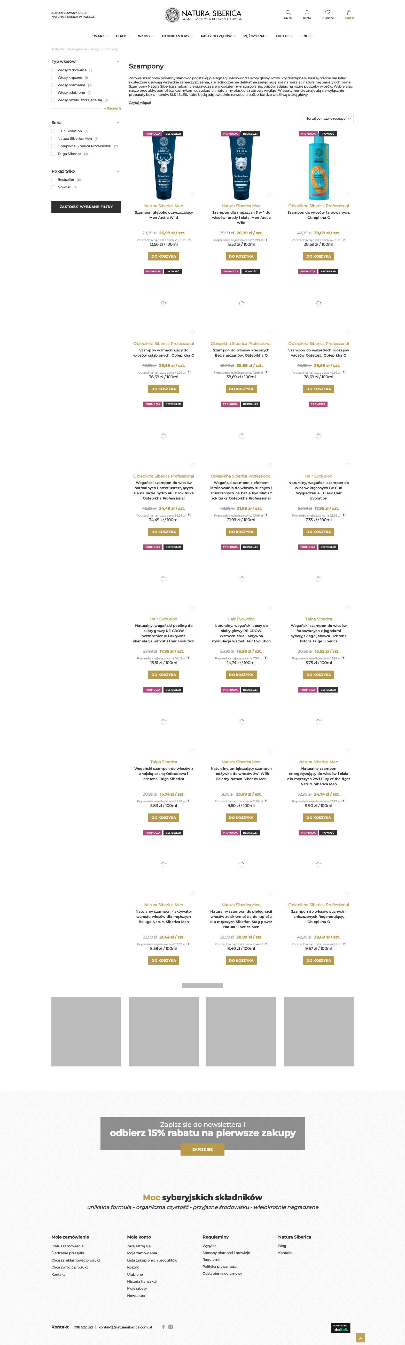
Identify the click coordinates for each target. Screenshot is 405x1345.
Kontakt (58, 1275)
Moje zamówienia (142, 1253)
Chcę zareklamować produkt (75, 1260)
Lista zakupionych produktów (152, 1260)
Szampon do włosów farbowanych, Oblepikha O (318, 215)
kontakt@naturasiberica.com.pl (125, 1327)
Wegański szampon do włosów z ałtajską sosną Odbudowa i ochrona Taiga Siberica (163, 773)
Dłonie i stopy (175, 36)
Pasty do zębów (216, 36)
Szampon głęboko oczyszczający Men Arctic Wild (164, 215)
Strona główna (76, 49)
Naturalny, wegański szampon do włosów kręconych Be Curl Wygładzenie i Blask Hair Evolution (319, 490)
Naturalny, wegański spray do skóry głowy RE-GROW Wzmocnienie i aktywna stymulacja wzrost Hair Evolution (241, 633)
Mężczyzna (253, 36)
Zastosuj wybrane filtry (86, 207)
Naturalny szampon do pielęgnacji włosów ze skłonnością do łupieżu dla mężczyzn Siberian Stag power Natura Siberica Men (241, 919)
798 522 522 (83, 1327)
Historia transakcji (142, 1281)
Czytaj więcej (140, 103)
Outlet (282, 36)
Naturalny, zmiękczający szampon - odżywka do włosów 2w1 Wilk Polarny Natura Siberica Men (241, 773)
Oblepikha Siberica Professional (318, 205)
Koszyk (133, 1267)
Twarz (98, 36)
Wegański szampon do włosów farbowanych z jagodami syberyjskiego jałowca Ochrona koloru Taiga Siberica (319, 633)
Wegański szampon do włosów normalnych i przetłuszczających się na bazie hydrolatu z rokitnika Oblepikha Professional (164, 490)
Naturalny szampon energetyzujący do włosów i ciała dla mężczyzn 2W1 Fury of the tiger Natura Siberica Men (318, 776)
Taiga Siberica (318, 619)
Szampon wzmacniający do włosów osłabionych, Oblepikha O (163, 352)
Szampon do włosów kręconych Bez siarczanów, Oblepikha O (241, 352)
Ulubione (135, 1275)
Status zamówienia (67, 1246)
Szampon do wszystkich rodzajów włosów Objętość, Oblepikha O (318, 352)
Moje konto (139, 1237)
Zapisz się (202, 1149)
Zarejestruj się (139, 1246)
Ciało (121, 36)
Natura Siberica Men (163, 205)
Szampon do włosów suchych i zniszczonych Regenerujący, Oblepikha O (318, 916)
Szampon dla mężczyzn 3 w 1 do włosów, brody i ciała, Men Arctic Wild (241, 217)
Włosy (144, 36)
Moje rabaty (137, 1288)
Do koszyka (163, 256)
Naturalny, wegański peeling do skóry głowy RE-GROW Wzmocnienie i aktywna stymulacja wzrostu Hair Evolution (164, 633)
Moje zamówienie (70, 1237)
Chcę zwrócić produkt (69, 1267)
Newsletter (136, 1296)
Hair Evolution (318, 476)
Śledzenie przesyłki (67, 1253)
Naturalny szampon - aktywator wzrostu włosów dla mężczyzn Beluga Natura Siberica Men (164, 916)
